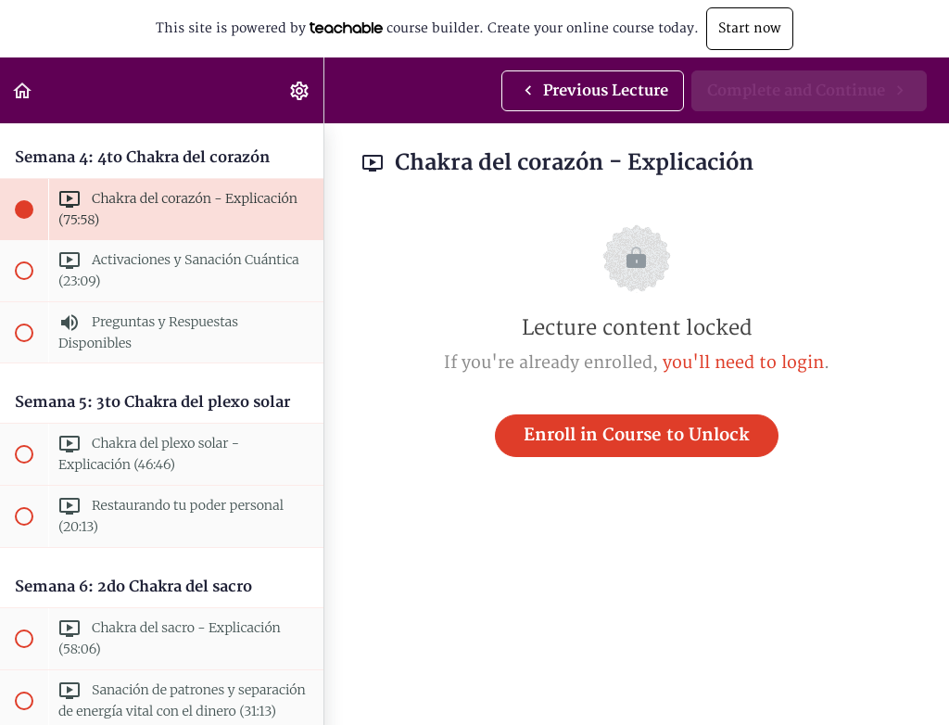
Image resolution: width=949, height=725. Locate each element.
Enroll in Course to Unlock (637, 435)
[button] (23, 90)
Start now (749, 28)
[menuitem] (300, 90)
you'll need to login (743, 363)
